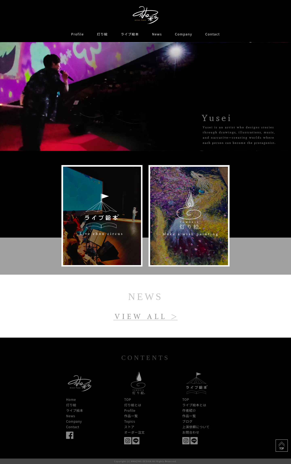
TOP (127, 399)
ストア (129, 426)
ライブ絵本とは (194, 404)
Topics (129, 421)
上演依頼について (196, 426)
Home (71, 399)
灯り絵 (102, 34)
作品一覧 (131, 415)
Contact (212, 34)
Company (183, 34)
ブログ (187, 421)
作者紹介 (189, 410)
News (157, 34)
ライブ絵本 (130, 34)
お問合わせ (190, 432)
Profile (77, 34)
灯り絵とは (132, 404)
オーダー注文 (134, 432)
